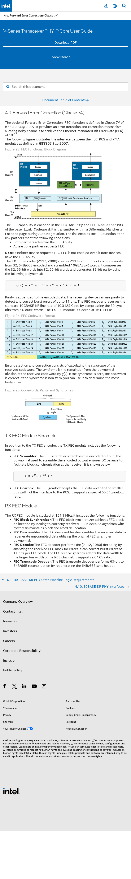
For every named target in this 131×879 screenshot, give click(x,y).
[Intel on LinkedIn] (24, 687)
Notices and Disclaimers (109, 746)
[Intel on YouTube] (34, 687)
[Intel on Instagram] (44, 687)
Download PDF (65, 43)
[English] (115, 6)
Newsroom (11, 621)
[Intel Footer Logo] (11, 791)
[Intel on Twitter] (14, 687)
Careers (9, 641)
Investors (10, 631)
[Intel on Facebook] (4, 687)
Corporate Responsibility (21, 651)
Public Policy (12, 670)
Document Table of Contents (64, 100)
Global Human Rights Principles (49, 752)
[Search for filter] (65, 87)
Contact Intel (12, 611)
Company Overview (18, 602)
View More (62, 57)
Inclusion (9, 661)
